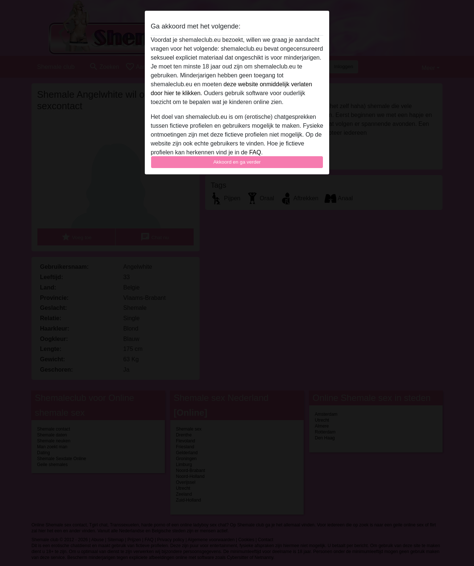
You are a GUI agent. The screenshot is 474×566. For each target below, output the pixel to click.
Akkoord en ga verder (237, 162)
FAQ (255, 152)
